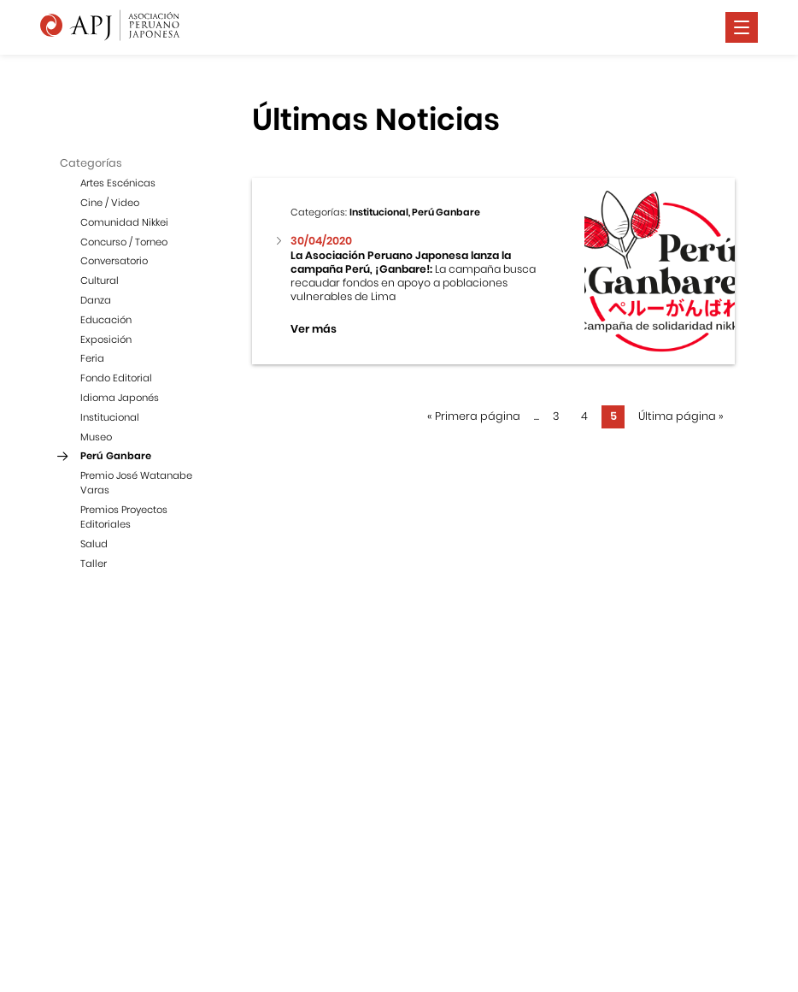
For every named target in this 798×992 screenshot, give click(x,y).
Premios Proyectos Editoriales (123, 517)
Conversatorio (114, 261)
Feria (92, 358)
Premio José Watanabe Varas (136, 483)
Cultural (99, 280)
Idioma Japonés (119, 397)
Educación (106, 320)
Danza (95, 300)
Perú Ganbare (115, 456)
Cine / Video (109, 203)
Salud (94, 544)
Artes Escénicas (117, 183)
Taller (93, 563)
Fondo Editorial (116, 378)
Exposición (106, 339)
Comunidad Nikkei (124, 222)
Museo (96, 437)
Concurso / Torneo (123, 242)
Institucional (109, 417)
